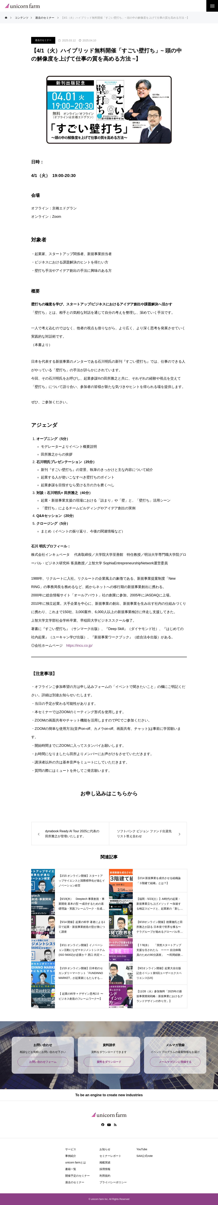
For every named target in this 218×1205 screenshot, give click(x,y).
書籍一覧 (70, 1169)
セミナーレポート (110, 1155)
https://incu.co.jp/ (79, 645)
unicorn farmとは (75, 1162)
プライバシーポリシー (113, 1182)
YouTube (141, 1149)
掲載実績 (104, 1162)
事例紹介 (70, 1155)
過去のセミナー (43, 40)
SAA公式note (144, 1155)
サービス (70, 1149)
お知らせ (104, 1149)
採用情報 (104, 1169)
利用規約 (104, 1175)
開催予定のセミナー (77, 1175)
